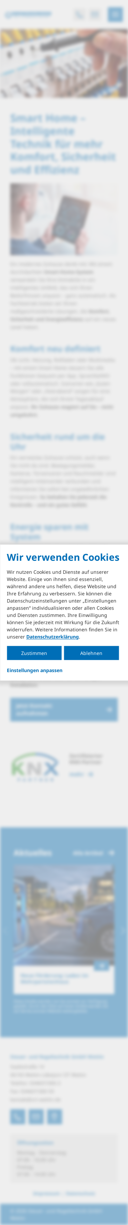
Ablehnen (91, 652)
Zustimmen (34, 652)
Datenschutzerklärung (52, 636)
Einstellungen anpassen (34, 670)
